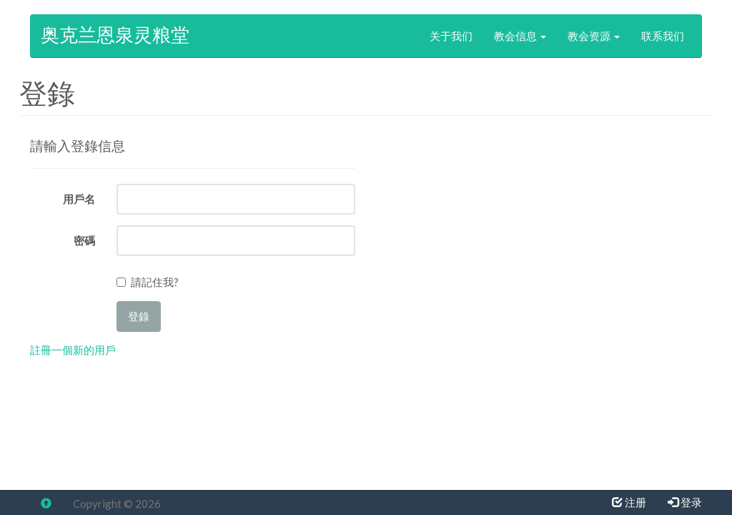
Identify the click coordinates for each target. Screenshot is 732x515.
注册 (629, 502)
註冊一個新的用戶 (73, 349)
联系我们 (662, 35)
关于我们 (451, 35)
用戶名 (79, 198)
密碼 (84, 240)
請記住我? (155, 281)
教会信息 (520, 35)
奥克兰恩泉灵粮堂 (115, 35)
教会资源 (594, 35)
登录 (685, 502)
